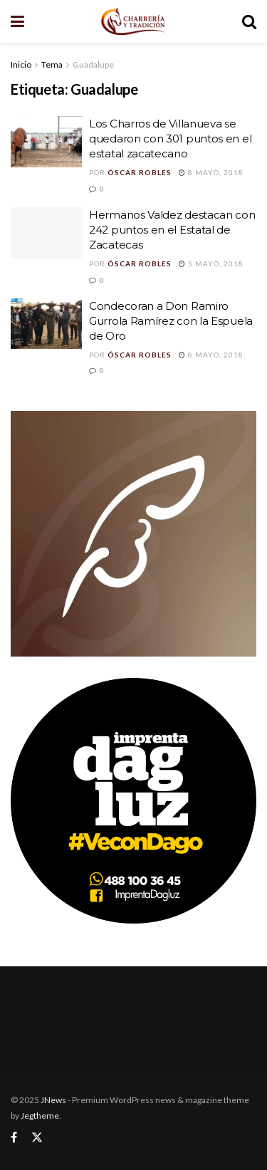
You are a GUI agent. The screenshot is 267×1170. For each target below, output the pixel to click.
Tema (52, 64)
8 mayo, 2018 (211, 172)
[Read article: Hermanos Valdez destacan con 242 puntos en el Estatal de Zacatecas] (46, 232)
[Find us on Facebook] (14, 1137)
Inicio (21, 64)
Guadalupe (93, 64)
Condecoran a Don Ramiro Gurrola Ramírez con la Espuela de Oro (171, 321)
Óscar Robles (140, 172)
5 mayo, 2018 (211, 263)
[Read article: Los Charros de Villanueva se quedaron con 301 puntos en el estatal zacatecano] (46, 141)
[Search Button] (249, 21)
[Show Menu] (17, 21)
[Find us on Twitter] (37, 1137)
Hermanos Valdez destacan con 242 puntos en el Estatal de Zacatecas (172, 229)
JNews (53, 1100)
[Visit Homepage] (133, 21)
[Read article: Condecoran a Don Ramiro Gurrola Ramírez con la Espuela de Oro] (46, 324)
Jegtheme (40, 1115)
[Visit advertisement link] (133, 534)
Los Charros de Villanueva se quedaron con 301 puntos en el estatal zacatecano (170, 138)
